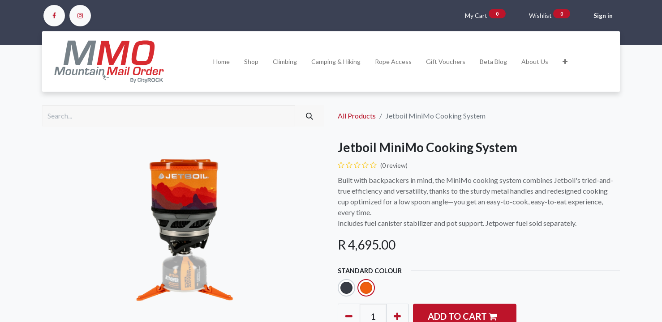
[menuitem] (221, 61)
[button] (565, 61)
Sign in (603, 15)
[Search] (309, 116)
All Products (357, 115)
